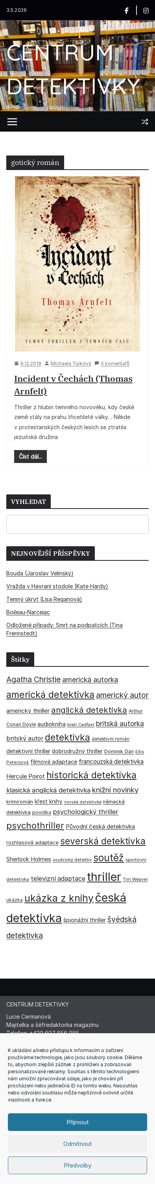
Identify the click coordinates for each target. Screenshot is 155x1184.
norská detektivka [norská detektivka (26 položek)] (82, 802)
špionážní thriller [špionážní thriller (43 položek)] (84, 920)
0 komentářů (111, 363)
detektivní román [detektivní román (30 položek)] (110, 739)
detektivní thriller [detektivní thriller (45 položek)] (28, 751)
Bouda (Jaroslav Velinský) (40, 573)
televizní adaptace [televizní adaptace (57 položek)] (58, 878)
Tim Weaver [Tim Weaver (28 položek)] (135, 879)
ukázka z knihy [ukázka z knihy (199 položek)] (59, 898)
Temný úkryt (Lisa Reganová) (44, 599)
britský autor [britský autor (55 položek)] (24, 738)
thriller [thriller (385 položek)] (104, 877)
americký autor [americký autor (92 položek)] (122, 695)
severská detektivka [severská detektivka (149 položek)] (103, 841)
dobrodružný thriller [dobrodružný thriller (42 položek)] (77, 751)
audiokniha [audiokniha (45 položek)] (51, 724)
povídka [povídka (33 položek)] (41, 812)
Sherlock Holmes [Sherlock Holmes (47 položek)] (28, 859)
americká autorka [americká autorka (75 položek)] (90, 679)
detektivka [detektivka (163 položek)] (67, 737)
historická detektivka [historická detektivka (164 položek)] (91, 775)
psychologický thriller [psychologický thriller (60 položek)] (85, 812)
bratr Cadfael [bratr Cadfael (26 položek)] (80, 724)
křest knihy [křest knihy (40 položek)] (49, 801)
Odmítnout (77, 1143)
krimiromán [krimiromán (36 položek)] (19, 802)
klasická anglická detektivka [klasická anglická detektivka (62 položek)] (48, 790)
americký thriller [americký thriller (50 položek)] (28, 710)
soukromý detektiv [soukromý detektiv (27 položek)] (72, 859)
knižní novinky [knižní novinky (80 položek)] (115, 789)
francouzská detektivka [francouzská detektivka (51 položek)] (111, 761)
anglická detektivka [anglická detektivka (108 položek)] (89, 710)
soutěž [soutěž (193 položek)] (108, 858)
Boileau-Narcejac (28, 612)
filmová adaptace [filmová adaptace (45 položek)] (53, 761)
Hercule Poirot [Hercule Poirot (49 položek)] (25, 776)
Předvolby (77, 1165)
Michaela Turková (71, 363)
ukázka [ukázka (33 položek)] (14, 900)
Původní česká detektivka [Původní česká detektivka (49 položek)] (100, 826)
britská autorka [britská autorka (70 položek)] (120, 723)
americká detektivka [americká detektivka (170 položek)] (50, 694)
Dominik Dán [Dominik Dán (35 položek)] (119, 751)
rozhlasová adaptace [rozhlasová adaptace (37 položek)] (32, 842)
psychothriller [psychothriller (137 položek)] (35, 825)
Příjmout (77, 1122)
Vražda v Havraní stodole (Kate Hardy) (57, 586)
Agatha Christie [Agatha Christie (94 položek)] (33, 679)
